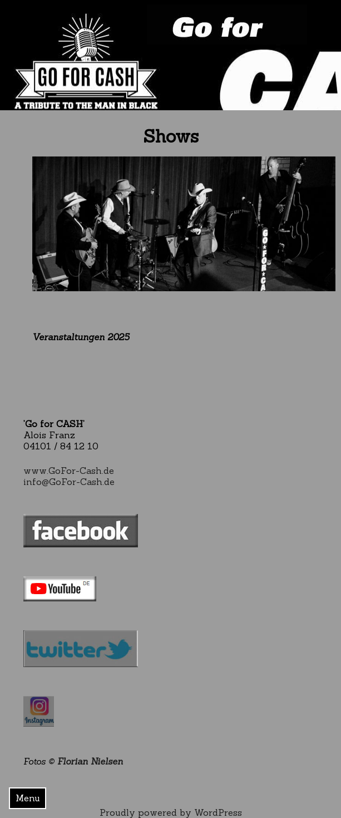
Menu (28, 798)
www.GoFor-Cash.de (68, 470)
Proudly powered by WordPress (171, 812)
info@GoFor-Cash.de (69, 481)
